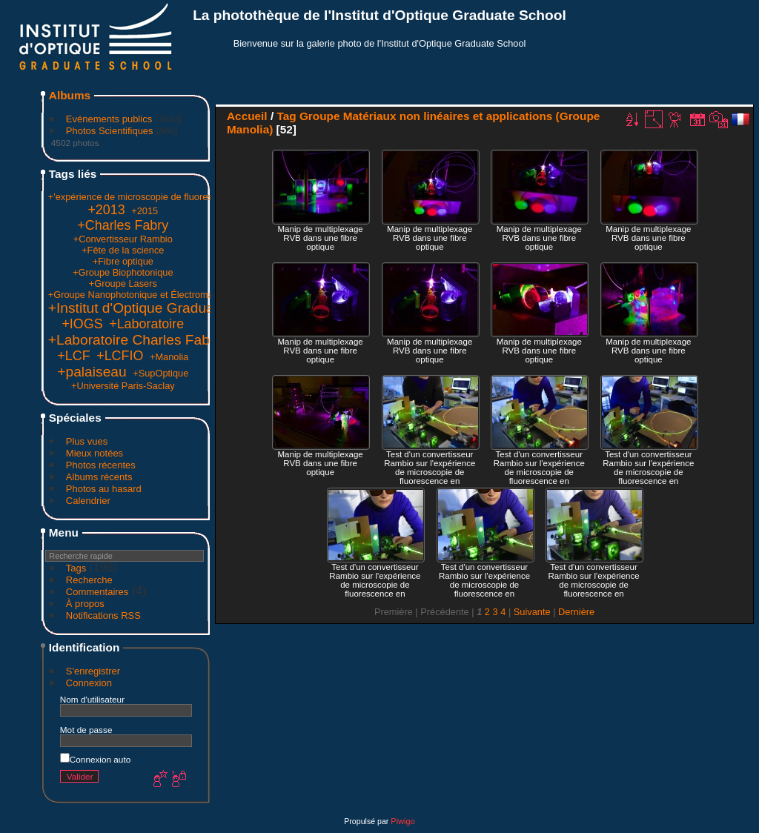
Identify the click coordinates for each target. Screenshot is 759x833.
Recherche (89, 579)
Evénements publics (109, 119)
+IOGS (82, 323)
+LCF (73, 355)
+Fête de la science (123, 250)
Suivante (532, 611)
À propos (85, 603)
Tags (76, 568)
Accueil (247, 116)
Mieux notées (94, 453)
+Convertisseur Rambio (123, 239)
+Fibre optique (123, 261)
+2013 (106, 209)
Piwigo (402, 821)
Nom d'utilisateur (92, 699)
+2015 (144, 210)
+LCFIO (119, 355)
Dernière (576, 611)
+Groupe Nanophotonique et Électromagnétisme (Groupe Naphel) (186, 294)
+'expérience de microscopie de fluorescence (143, 196)
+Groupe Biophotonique (123, 272)
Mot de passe (86, 729)
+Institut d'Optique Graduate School (161, 308)
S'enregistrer (93, 671)
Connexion (89, 682)
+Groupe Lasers (123, 283)
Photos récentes (101, 465)
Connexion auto (95, 759)
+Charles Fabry (122, 225)
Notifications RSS (103, 615)
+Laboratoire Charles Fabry (135, 340)
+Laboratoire (146, 323)
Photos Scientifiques (109, 130)
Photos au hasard (104, 488)
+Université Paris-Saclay (123, 385)
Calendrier (88, 500)
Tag (286, 116)
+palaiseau (91, 371)
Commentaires (97, 591)
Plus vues (86, 441)
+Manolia (169, 356)
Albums (69, 95)
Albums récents (99, 476)
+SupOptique (160, 373)
